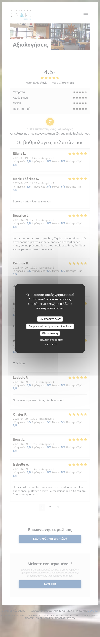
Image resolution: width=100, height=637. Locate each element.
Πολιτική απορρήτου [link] (51, 340)
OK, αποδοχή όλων (50, 319)
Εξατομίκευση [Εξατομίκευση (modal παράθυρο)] (50, 333)
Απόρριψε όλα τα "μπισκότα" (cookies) (49, 326)
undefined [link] (50, 344)
